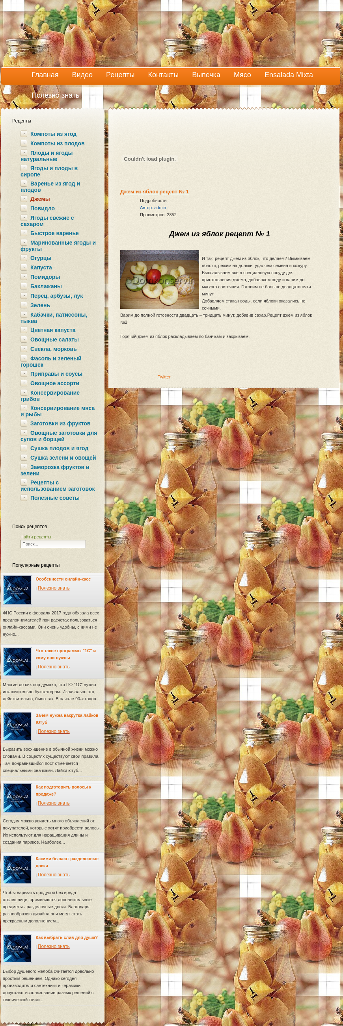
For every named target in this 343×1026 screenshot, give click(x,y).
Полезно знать (55, 95)
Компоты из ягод (53, 134)
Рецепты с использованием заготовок (58, 485)
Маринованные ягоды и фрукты (58, 245)
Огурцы (40, 258)
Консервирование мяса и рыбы (58, 411)
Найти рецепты (36, 536)
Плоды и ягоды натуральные (47, 156)
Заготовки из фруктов (60, 423)
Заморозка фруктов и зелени (55, 470)
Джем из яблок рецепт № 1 (154, 192)
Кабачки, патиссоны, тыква (54, 318)
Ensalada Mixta (289, 75)
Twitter (164, 377)
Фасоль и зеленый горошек (51, 361)
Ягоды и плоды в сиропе (49, 171)
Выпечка (206, 75)
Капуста (41, 267)
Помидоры (45, 277)
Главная (45, 75)
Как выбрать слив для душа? (67, 937)
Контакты (163, 75)
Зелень (40, 305)
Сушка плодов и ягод (59, 448)
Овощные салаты (54, 339)
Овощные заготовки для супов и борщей (59, 436)
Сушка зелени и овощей (63, 458)
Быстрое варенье (54, 233)
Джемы (40, 199)
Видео (82, 75)
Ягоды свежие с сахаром (47, 221)
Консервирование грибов (50, 396)
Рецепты (120, 75)
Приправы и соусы (56, 374)
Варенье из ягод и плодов (50, 186)
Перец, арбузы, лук (56, 296)
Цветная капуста (53, 330)
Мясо (242, 75)
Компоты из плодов (57, 143)
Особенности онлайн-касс (63, 579)
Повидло (42, 208)
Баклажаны (46, 286)
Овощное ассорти (54, 383)
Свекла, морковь (53, 349)
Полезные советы (55, 498)
